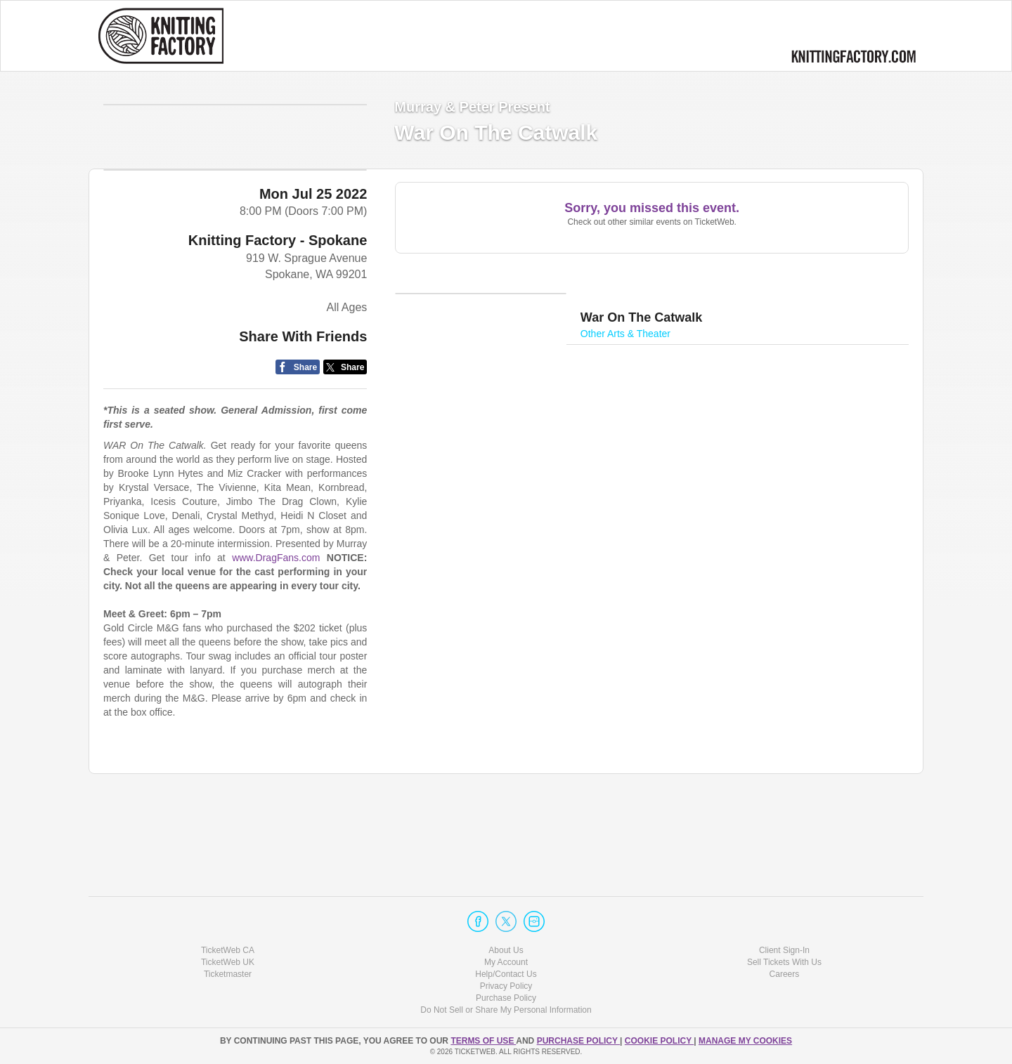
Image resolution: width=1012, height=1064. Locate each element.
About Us (505, 950)
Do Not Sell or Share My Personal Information (505, 1010)
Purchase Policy (506, 998)
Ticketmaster (228, 974)
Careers (785, 974)
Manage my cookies (745, 1041)
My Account (506, 962)
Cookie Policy (659, 1041)
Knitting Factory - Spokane (277, 349)
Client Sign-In (784, 950)
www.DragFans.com (276, 667)
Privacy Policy (506, 986)
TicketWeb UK (227, 962)
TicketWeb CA (227, 950)
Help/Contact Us (505, 974)
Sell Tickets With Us (784, 962)
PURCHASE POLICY (578, 1041)
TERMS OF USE (483, 1041)
